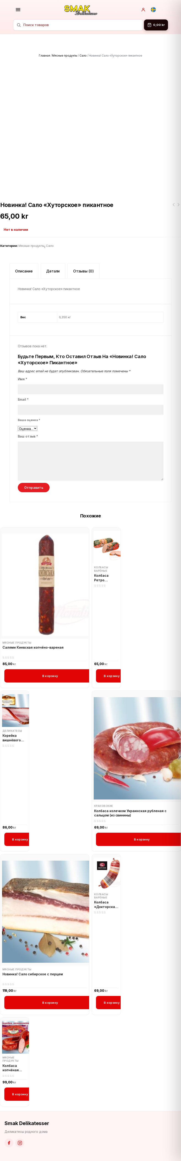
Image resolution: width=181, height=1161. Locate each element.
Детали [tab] (53, 271)
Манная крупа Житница (173, 207)
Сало (83, 55)
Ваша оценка (29, 420)
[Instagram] (20, 1143)
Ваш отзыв (28, 436)
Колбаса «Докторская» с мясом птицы (106, 904)
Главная (44, 55)
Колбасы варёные (101, 569)
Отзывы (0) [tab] (83, 271)
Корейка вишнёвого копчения (12, 738)
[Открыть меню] (18, 10)
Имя (22, 379)
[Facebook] (9, 1143)
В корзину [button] (50, 676)
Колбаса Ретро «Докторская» (106, 578)
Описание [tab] (24, 271)
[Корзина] (156, 24)
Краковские (103, 806)
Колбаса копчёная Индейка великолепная (15, 1068)
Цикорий (178, 207)
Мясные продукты (64, 55)
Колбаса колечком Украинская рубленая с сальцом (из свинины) (130, 813)
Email (23, 399)
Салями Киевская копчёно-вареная (33, 647)
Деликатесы (12, 730)
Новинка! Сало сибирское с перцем (33, 974)
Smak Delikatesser (27, 1123)
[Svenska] (153, 9)
